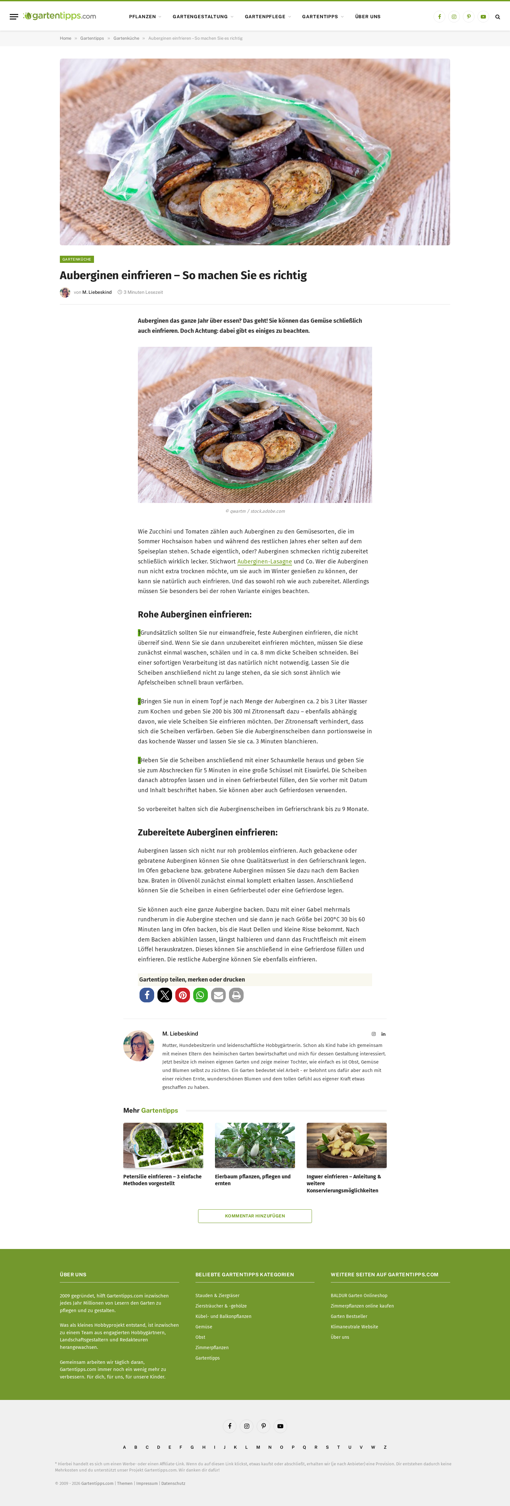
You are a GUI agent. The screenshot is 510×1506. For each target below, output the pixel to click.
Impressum (147, 1483)
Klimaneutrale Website (354, 1327)
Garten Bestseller (349, 1316)
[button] (147, 995)
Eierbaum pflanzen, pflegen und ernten (253, 1180)
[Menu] (14, 16)
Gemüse (203, 1327)
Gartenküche (76, 259)
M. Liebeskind (97, 292)
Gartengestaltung (200, 16)
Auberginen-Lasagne (264, 561)
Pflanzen (142, 16)
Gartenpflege (265, 16)
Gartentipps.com (97, 1483)
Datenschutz (173, 1483)
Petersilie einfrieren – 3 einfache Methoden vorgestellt (162, 1180)
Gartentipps (320, 16)
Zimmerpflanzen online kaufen (362, 1306)
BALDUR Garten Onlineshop (359, 1295)
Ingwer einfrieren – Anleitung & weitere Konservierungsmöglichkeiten (344, 1184)
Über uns (368, 16)
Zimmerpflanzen (212, 1347)
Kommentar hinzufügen (255, 1216)
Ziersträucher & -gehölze (221, 1306)
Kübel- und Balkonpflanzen (223, 1316)
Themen (125, 1483)
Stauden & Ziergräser (217, 1295)
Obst (200, 1337)
